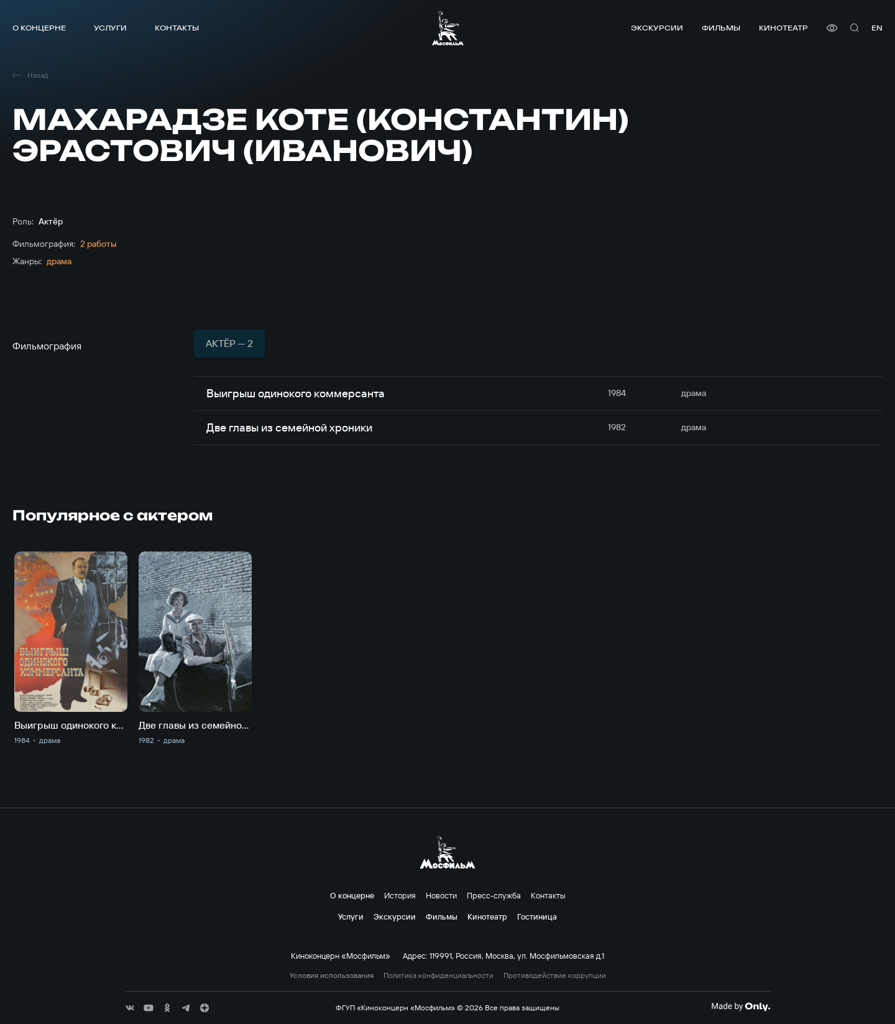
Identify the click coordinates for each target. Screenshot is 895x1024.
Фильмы (721, 27)
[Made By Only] (740, 1007)
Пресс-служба (494, 895)
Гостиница (537, 916)
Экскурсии (657, 27)
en (877, 27)
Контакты (177, 27)
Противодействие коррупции (554, 975)
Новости (441, 895)
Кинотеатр (783, 27)
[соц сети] (130, 1008)
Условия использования (332, 975)
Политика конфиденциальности (438, 975)
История (400, 895)
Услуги (110, 27)
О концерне (39, 27)
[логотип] (448, 28)
